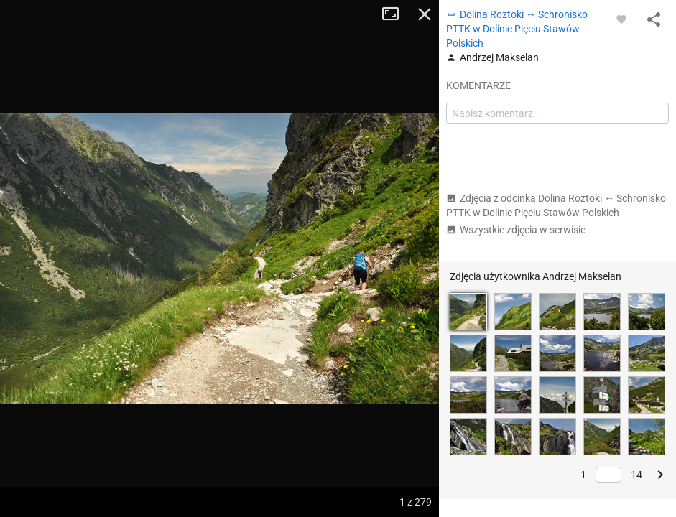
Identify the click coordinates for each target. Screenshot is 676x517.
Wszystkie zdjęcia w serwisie (515, 230)
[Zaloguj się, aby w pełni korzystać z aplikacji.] (621, 18)
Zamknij (424, 14)
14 (636, 474)
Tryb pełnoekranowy (395, 14)
